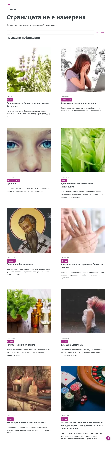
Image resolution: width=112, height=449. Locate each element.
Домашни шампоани (72, 344)
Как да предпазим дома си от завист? (26, 422)
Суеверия (11, 261)
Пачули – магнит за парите (21, 344)
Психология (66, 100)
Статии (64, 261)
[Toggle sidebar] (9, 5)
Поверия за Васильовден (20, 264)
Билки (9, 100)
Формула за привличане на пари (78, 103)
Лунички (11, 183)
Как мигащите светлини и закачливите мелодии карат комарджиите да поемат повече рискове (82, 425)
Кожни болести (13, 180)
